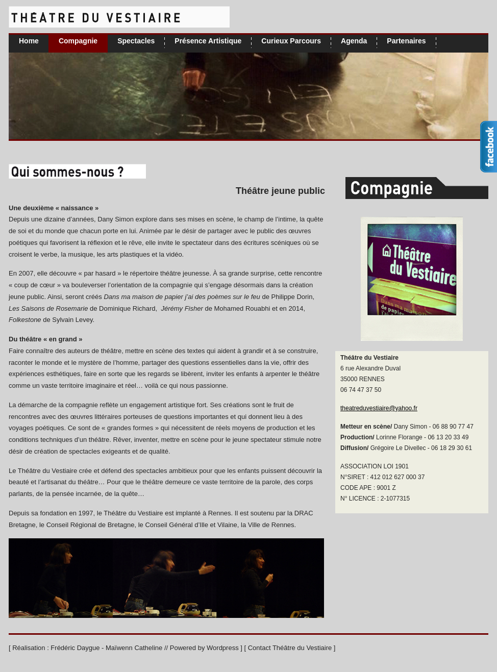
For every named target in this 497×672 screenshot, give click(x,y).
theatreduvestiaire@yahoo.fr (378, 408)
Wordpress (223, 648)
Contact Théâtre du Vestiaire (290, 648)
